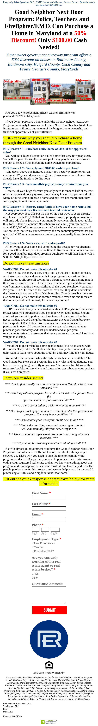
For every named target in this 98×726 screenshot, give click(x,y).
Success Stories (71, 2)
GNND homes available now (49, 2)
